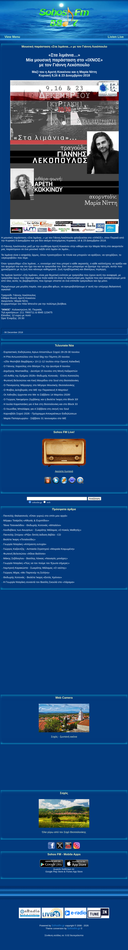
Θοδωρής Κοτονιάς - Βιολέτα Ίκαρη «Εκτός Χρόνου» (32, 577)
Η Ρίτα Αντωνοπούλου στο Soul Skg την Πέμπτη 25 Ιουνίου (37, 356)
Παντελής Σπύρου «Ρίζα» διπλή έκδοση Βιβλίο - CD (32, 534)
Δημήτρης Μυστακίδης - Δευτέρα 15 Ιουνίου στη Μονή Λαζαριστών (40, 370)
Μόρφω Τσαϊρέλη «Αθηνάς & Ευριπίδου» (26, 520)
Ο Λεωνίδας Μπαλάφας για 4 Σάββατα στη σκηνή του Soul (36, 408)
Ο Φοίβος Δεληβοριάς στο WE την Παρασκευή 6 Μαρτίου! (36, 389)
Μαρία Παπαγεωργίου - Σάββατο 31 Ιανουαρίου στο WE (35, 418)
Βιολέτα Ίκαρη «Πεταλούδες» (19, 539)
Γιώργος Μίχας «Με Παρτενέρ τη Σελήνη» (26, 572)
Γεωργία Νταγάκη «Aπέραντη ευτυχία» (24, 544)
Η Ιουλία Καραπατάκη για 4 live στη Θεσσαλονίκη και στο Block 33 (40, 404)
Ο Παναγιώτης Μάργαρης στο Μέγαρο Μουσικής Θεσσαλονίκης (39, 385)
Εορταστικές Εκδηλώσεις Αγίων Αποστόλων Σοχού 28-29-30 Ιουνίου (41, 351)
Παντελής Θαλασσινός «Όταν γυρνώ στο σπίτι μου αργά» (35, 515)
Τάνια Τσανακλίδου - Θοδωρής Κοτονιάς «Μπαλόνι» (32, 525)
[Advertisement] (64, 642)
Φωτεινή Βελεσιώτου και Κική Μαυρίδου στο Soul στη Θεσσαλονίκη (41, 380)
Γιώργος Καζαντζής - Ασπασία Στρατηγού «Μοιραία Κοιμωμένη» (39, 548)
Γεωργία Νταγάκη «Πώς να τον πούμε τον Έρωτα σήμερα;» (36, 563)
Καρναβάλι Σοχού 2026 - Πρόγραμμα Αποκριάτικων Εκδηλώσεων (40, 413)
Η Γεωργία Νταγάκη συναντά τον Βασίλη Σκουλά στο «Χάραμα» (38, 582)
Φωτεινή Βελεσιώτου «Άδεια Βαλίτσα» (24, 553)
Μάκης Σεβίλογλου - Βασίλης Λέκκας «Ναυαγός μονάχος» (35, 558)
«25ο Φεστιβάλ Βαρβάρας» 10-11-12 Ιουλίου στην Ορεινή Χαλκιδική (42, 361)
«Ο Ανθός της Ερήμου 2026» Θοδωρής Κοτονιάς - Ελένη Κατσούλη (41, 375)
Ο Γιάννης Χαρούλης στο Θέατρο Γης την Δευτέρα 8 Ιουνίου (37, 366)
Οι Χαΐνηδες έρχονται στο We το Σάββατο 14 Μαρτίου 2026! (37, 394)
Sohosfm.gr (58, 925)
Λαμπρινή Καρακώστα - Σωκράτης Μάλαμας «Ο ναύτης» (35, 567)
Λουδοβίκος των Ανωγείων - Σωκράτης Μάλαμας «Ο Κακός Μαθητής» (42, 529)
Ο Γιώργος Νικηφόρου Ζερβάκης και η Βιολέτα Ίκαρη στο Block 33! (41, 399)
